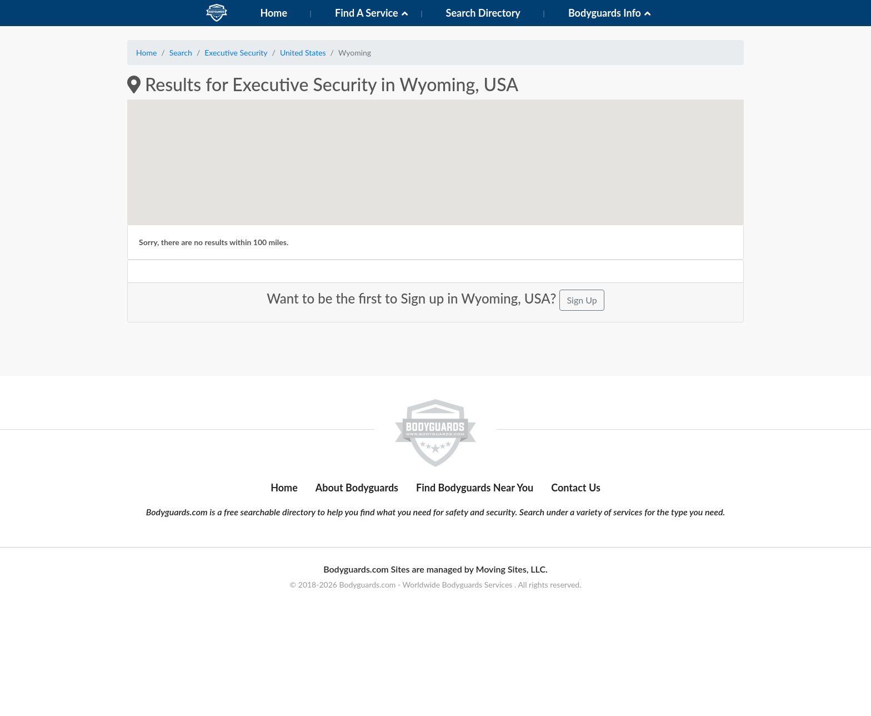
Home (273, 13)
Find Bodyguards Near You (474, 540)
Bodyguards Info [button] (604, 13)
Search (180, 52)
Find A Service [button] (366, 13)
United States (303, 52)
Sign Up (582, 300)
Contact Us (575, 540)
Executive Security (235, 52)
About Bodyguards (357, 540)
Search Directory (483, 13)
